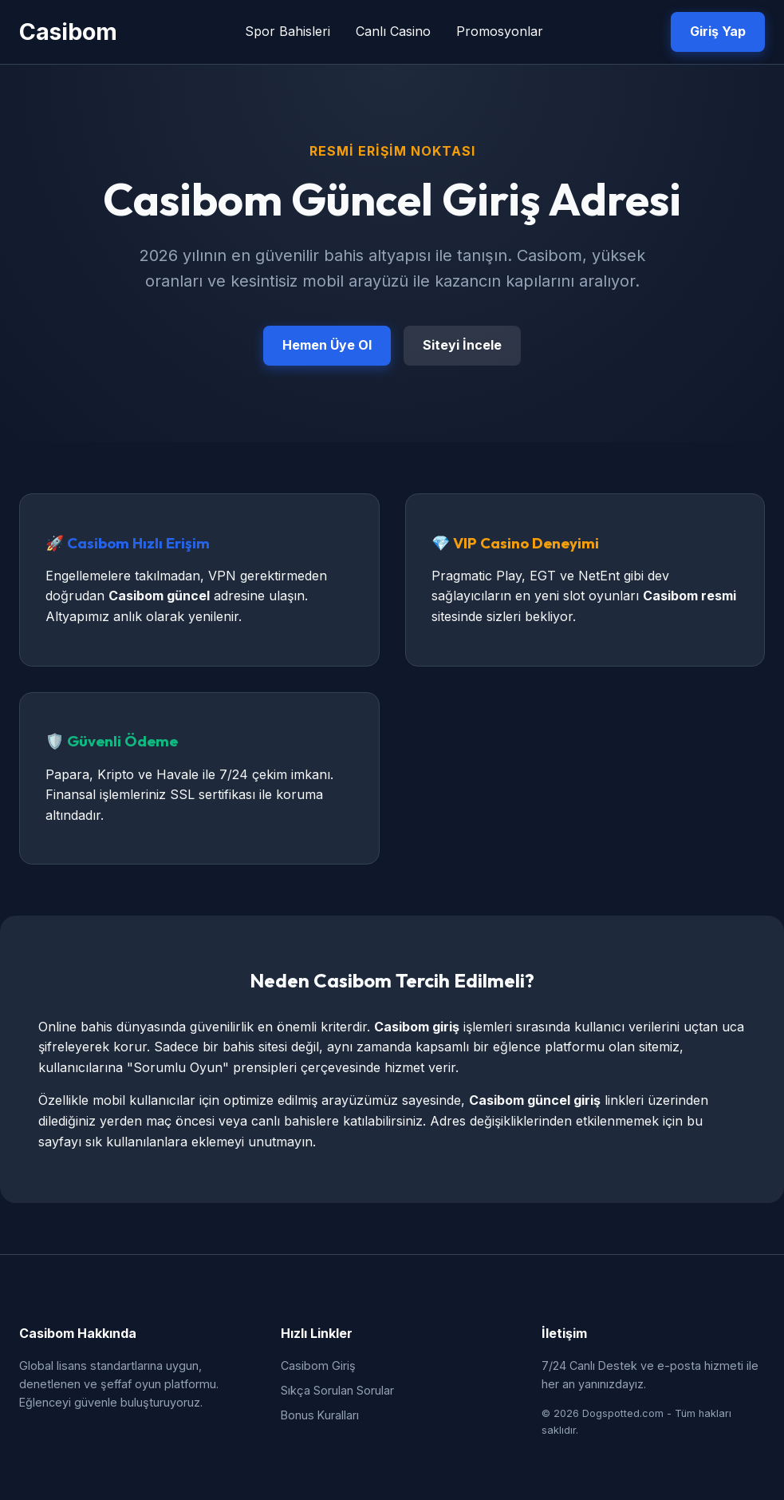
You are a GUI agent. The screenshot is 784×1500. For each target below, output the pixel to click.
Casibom (68, 32)
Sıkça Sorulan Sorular (337, 1390)
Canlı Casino (393, 31)
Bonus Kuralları (320, 1415)
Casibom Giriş (318, 1365)
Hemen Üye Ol (327, 345)
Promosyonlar (499, 31)
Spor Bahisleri (287, 31)
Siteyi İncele (462, 345)
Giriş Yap (718, 31)
